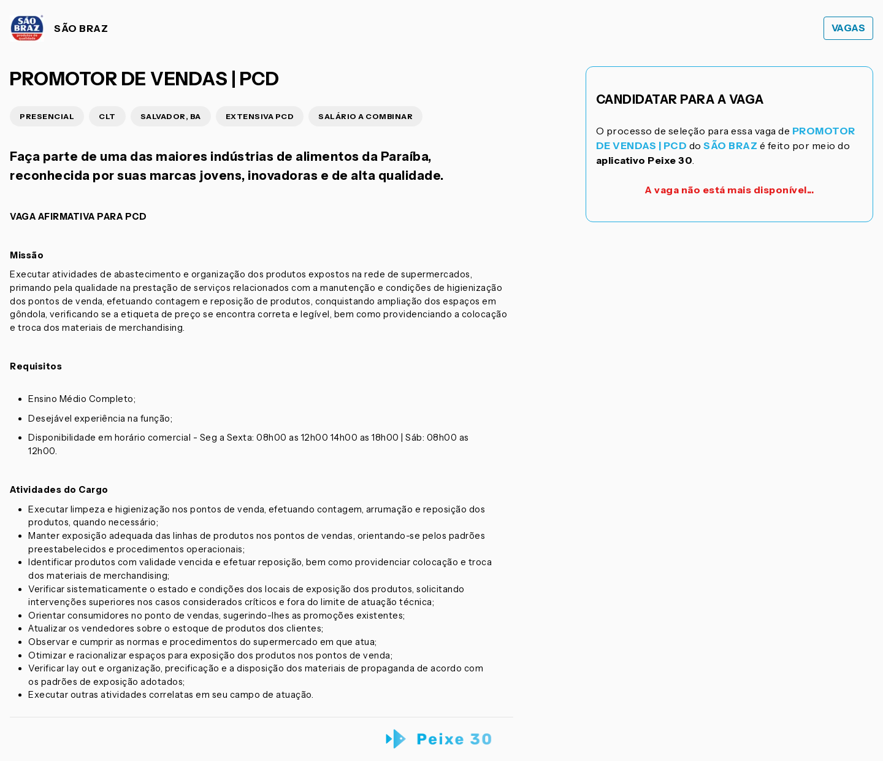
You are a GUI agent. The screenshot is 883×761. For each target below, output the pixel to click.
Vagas (848, 28)
